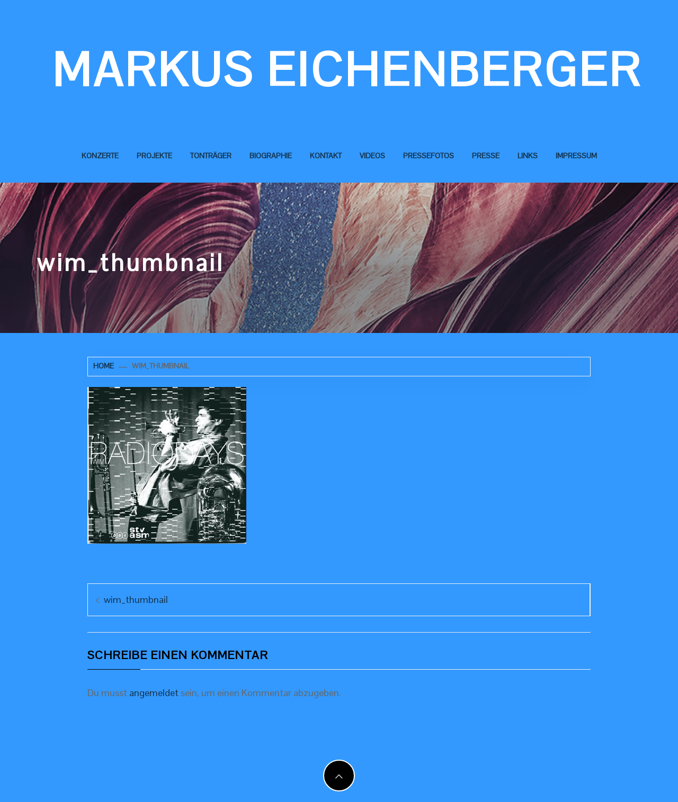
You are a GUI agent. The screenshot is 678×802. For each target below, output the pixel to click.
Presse (485, 155)
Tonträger (210, 155)
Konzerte (100, 155)
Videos (372, 155)
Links (528, 155)
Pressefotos (428, 155)
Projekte (154, 155)
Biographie (270, 155)
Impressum (576, 155)
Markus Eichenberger (347, 70)
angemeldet (154, 693)
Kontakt (326, 155)
